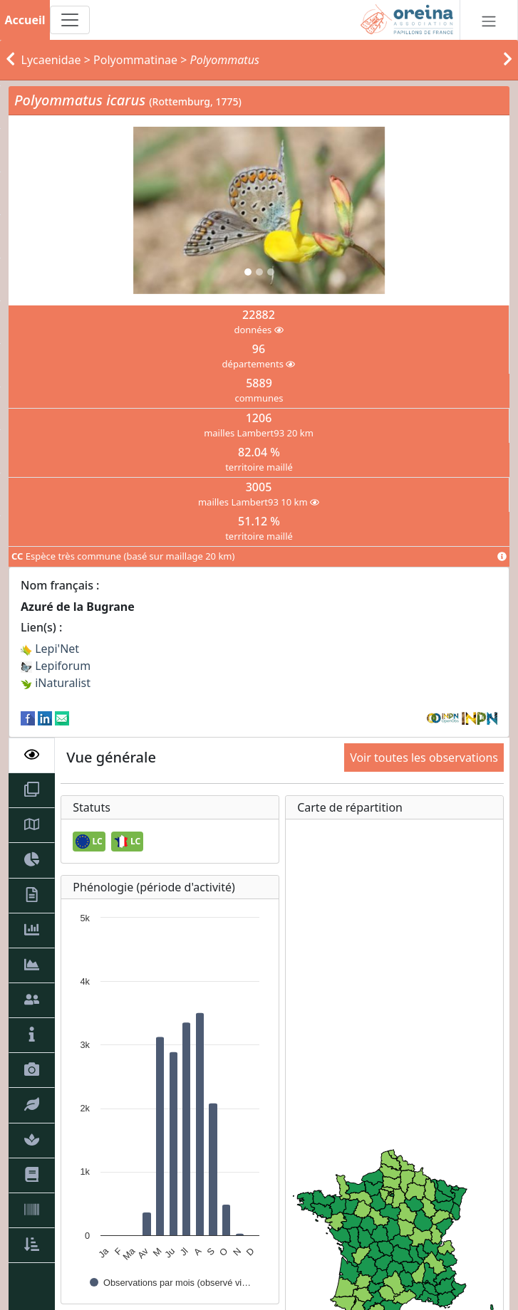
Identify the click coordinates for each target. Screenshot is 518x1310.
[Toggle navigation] (70, 20)
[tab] (32, 755)
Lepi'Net (50, 648)
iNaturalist (55, 683)
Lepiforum (55, 666)
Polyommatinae (135, 60)
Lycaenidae (51, 60)
